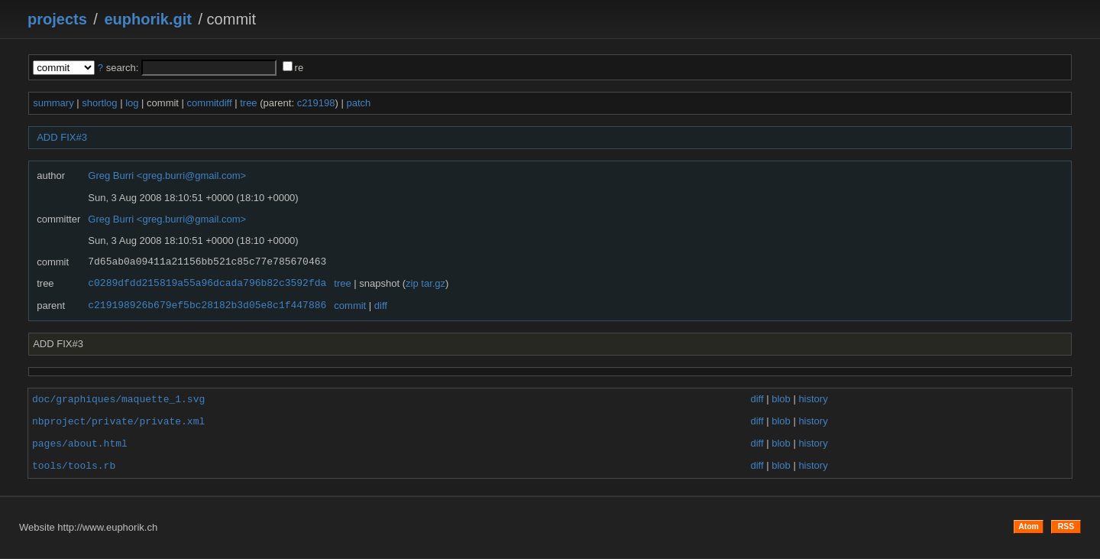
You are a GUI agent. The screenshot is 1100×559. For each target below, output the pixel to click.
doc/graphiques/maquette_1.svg (118, 399)
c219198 (316, 103)
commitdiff (209, 103)
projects (57, 19)
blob (781, 399)
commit (350, 305)
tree (248, 103)
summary (53, 103)
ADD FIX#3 (62, 137)
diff (380, 305)
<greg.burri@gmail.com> (191, 175)
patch (358, 103)
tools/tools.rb (73, 466)
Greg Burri (111, 175)
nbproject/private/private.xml (118, 421)
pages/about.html (80, 443)
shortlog (99, 103)
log (131, 103)
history (812, 399)
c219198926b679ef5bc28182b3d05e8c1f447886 (207, 306)
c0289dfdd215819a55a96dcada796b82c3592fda (207, 284)
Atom (1028, 526)
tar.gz (433, 283)
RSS (1066, 526)
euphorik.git (147, 19)
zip (412, 283)
